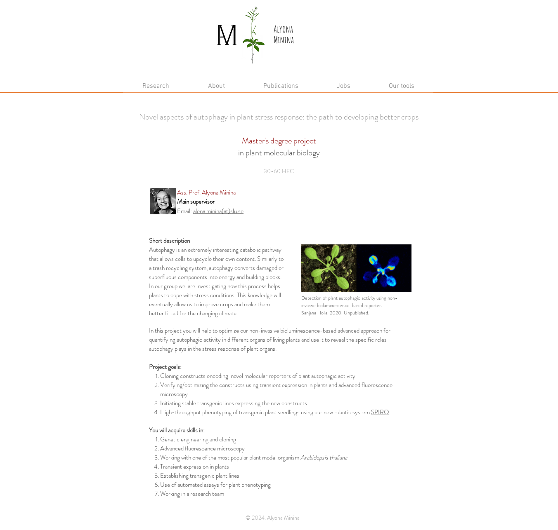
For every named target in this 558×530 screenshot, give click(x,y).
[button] (216, 89)
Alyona (283, 29)
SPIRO (380, 412)
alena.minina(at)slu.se (218, 211)
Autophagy (162, 249)
